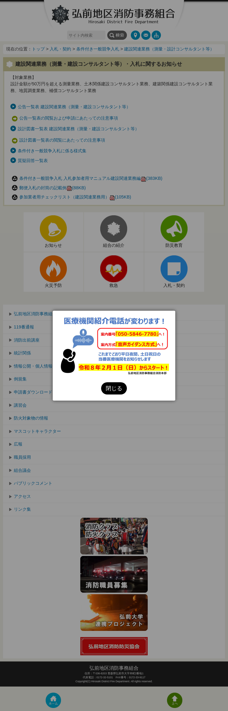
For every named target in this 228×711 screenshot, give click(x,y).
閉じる (114, 388)
